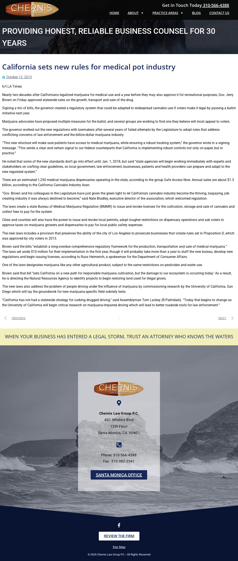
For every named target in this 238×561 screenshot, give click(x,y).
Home (114, 13)
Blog (196, 13)
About (136, 13)
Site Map (119, 547)
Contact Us (219, 13)
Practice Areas (167, 13)
